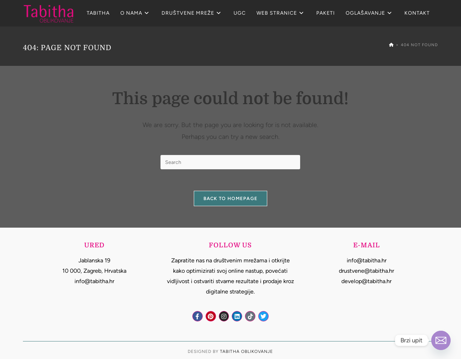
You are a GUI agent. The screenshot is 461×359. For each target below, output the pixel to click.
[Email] (441, 340)
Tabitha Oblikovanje (246, 351)
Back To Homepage (230, 198)
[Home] (391, 45)
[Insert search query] (230, 162)
